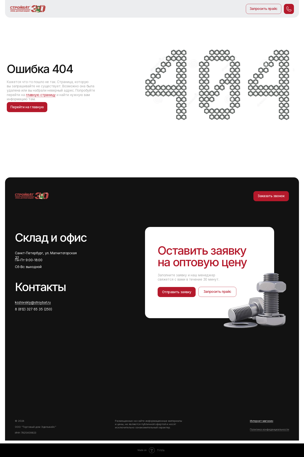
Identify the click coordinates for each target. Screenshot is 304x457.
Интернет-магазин (261, 420)
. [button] (288, 9)
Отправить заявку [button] (176, 292)
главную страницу (41, 95)
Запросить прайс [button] (263, 9)
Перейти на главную (27, 107)
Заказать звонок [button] (271, 196)
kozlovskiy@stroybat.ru (33, 302)
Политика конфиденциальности (269, 429)
